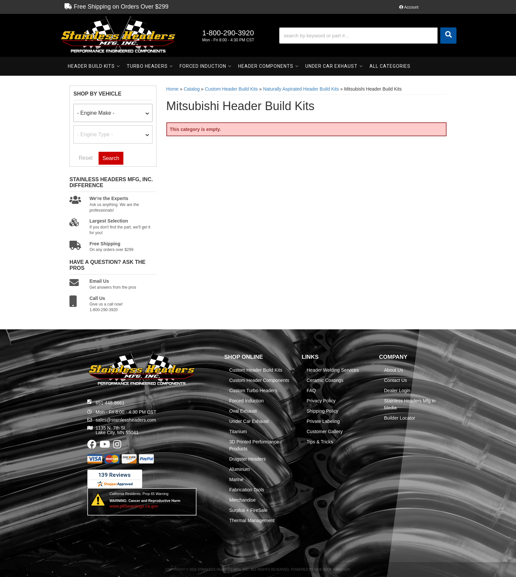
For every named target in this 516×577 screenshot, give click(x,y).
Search (111, 158)
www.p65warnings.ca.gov (133, 506)
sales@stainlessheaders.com (126, 420)
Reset (86, 158)
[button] (367, 35)
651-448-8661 (110, 402)
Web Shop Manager (332, 569)
